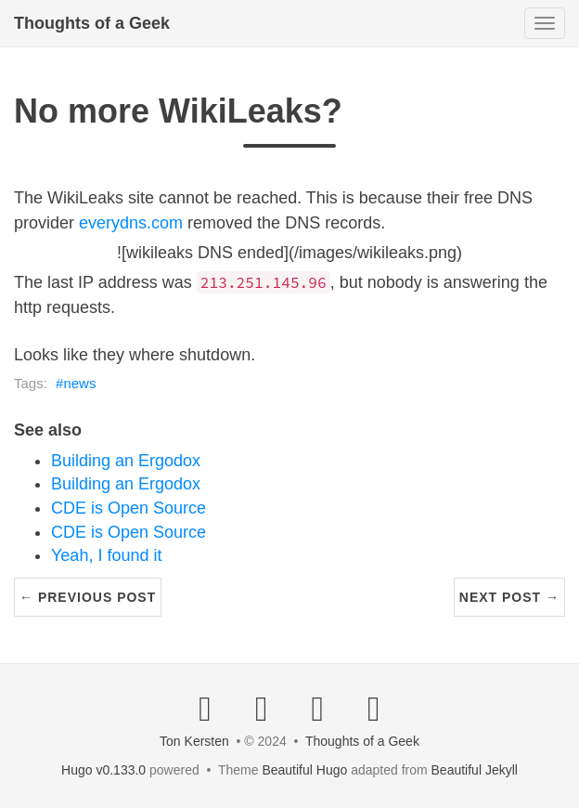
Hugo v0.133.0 (103, 769)
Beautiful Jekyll (474, 769)
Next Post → (509, 597)
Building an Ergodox (125, 460)
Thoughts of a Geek (92, 23)
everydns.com (131, 223)
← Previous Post (87, 597)
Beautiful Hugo (304, 769)
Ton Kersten (194, 741)
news (79, 383)
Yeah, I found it (106, 555)
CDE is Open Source (128, 508)
